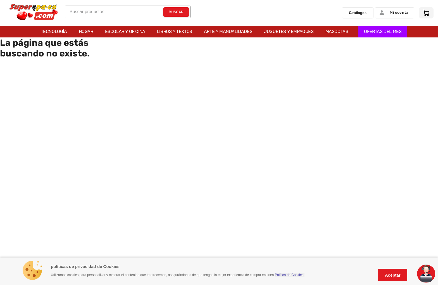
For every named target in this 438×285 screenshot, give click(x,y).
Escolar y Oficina (125, 31)
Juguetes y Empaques (288, 31)
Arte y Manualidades (228, 31)
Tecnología (54, 31)
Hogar (86, 31)
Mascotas (336, 31)
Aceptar (393, 275)
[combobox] (128, 12)
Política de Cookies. (289, 275)
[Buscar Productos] (176, 12)
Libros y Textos (174, 31)
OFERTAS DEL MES (382, 31)
